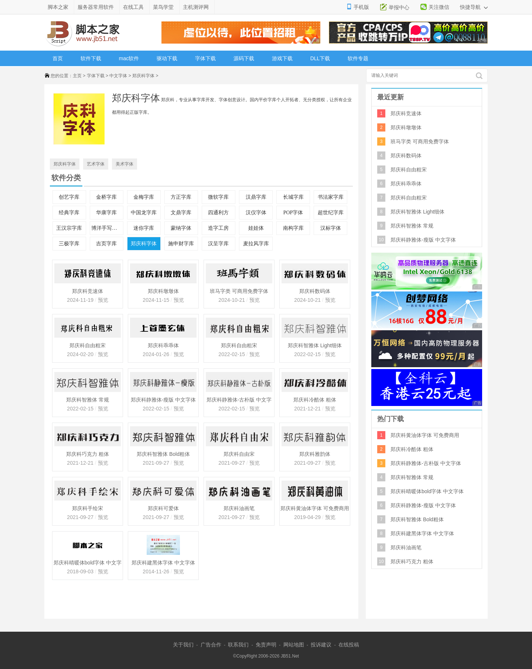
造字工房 (218, 228)
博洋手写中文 (106, 228)
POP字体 (293, 212)
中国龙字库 (144, 212)
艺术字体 (96, 164)
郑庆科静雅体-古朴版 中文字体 (239, 400)
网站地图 (293, 645)
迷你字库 (143, 228)
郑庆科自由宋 (239, 454)
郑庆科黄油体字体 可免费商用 (314, 508)
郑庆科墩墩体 (163, 291)
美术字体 (124, 164)
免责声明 (266, 645)
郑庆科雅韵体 (314, 454)
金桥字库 (106, 197)
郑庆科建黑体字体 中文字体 (163, 563)
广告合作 (211, 645)
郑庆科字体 (143, 75)
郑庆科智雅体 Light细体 (315, 345)
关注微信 (439, 7)
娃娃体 (256, 228)
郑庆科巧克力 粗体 (87, 454)
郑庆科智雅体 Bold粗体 (163, 454)
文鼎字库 (181, 212)
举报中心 (399, 7)
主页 (77, 75)
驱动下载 (167, 58)
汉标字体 (330, 228)
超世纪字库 (331, 212)
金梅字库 (143, 197)
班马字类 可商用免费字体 (239, 291)
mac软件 (129, 58)
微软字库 (218, 197)
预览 (102, 300)
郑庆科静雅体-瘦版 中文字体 (163, 400)
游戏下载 (282, 58)
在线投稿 (348, 645)
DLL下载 (320, 58)
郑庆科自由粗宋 (87, 345)
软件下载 (91, 58)
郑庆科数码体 (314, 291)
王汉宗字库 (69, 228)
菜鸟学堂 (163, 7)
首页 (57, 58)
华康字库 (106, 212)
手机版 (361, 7)
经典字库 (69, 212)
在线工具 (133, 7)
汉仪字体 (256, 212)
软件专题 (358, 58)
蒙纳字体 (181, 228)
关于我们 (183, 645)
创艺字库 (69, 197)
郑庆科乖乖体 (163, 345)
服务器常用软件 (96, 7)
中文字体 (118, 75)
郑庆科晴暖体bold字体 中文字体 (88, 563)
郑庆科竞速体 (87, 291)
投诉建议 (321, 645)
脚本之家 (58, 7)
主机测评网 (196, 7)
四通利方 (218, 212)
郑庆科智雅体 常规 (87, 400)
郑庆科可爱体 (163, 508)
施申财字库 (181, 243)
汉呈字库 (218, 243)
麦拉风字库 (256, 243)
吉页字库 (106, 243)
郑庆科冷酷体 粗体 (314, 400)
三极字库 (69, 243)
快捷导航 (474, 7)
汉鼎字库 (256, 197)
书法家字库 (331, 197)
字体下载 (205, 58)
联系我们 (238, 645)
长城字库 (293, 197)
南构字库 (293, 228)
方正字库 (181, 197)
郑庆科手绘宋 (87, 508)
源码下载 (243, 58)
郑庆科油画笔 (239, 508)
